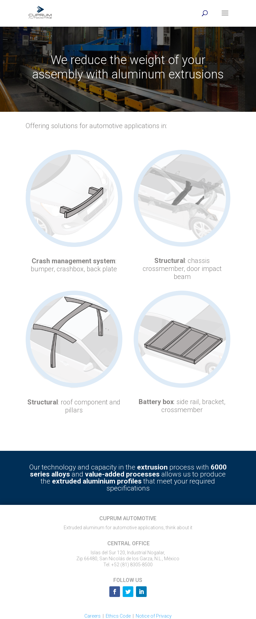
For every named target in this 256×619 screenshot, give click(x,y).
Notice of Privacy (154, 616)
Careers (92, 616)
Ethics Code (118, 616)
